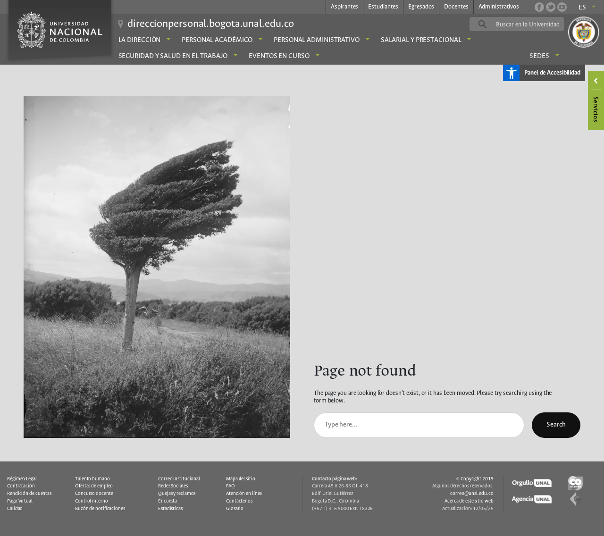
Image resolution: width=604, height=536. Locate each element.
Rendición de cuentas (29, 493)
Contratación (21, 486)
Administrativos (499, 6)
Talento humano (92, 479)
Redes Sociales (173, 486)
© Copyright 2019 (474, 479)
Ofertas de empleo (94, 486)
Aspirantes (344, 6)
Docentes (456, 6)
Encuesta (167, 501)
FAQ (230, 486)
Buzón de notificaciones (100, 508)
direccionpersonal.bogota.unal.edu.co (210, 24)
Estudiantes (383, 6)
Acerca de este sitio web (469, 501)
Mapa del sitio (240, 479)
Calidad (15, 508)
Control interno (91, 501)
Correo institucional (179, 479)
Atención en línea (244, 493)
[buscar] (531, 24)
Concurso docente (94, 493)
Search (555, 424)
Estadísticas (170, 508)
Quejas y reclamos (176, 493)
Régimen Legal (22, 479)
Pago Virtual (20, 501)
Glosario (234, 508)
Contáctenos (239, 501)
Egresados (421, 6)
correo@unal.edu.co (471, 493)
